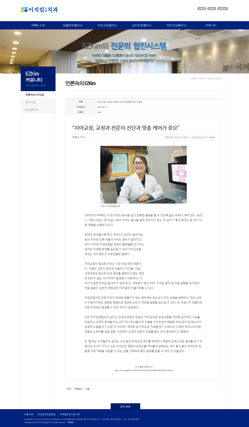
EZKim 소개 (38, 25)
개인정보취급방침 (47, 414)
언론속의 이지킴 (34, 94)
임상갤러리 (31, 109)
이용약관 (28, 414)
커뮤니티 (210, 25)
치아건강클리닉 (176, 25)
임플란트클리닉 (72, 25)
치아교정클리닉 (107, 25)
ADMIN (70, 422)
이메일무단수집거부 (70, 414)
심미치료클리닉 (141, 25)
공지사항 (30, 102)
